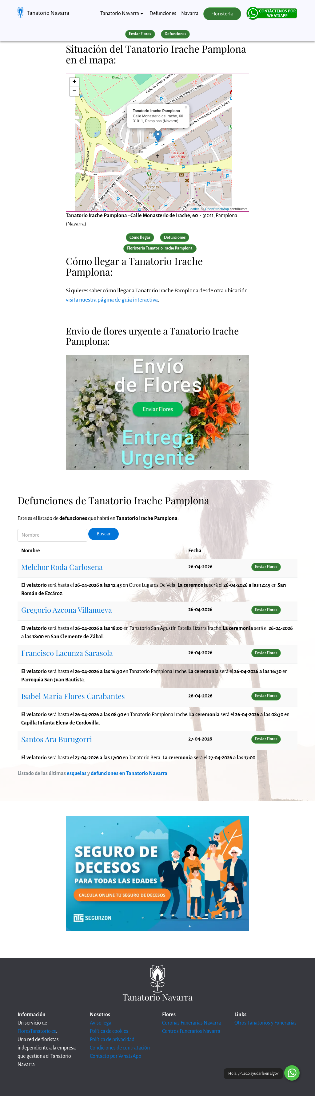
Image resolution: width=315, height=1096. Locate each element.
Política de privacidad (112, 1039)
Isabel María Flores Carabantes (73, 696)
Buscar (104, 534)
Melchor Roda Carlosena (62, 567)
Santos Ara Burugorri (56, 739)
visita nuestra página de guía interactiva (112, 300)
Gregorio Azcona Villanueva (66, 610)
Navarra (189, 13)
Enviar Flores (140, 34)
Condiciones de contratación (120, 1048)
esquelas (76, 773)
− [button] (75, 91)
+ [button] (75, 82)
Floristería (222, 14)
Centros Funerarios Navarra (191, 1031)
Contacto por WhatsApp (115, 1056)
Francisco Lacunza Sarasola (67, 653)
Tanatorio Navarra (48, 13)
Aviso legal (101, 1023)
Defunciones (163, 13)
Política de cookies (109, 1031)
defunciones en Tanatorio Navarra (129, 773)
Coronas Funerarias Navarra (191, 1023)
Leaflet (194, 209)
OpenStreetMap (217, 209)
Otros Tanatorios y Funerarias (265, 1023)
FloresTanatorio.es (37, 1031)
